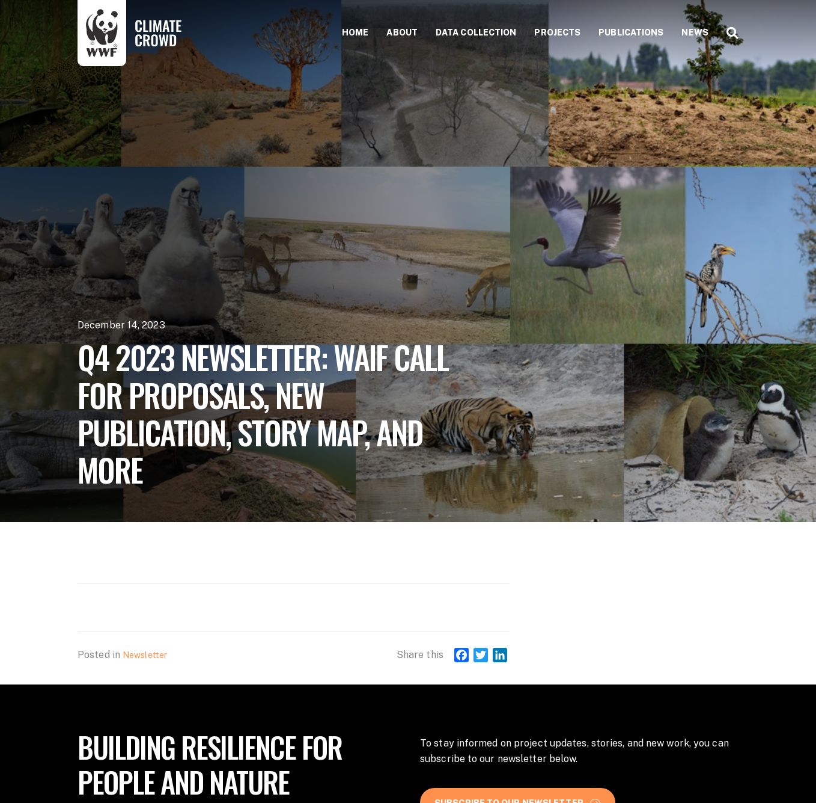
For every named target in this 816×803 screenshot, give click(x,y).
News (694, 32)
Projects (557, 32)
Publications (630, 32)
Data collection (476, 32)
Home (355, 32)
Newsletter (145, 655)
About (402, 32)
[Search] (727, 33)
